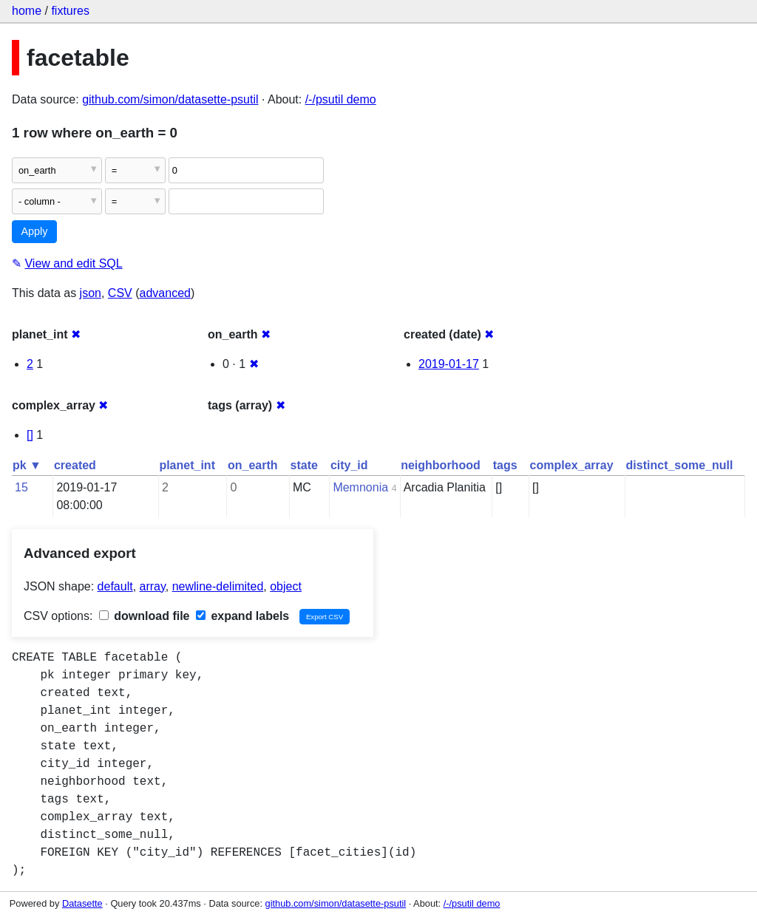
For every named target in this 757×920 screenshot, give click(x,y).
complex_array (572, 465)
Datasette (82, 903)
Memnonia (360, 487)
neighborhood (441, 465)
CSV (120, 293)
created (75, 465)
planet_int (187, 465)
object (286, 586)
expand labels (242, 616)
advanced (165, 293)
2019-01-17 (448, 364)
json (90, 293)
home (26, 10)
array (153, 586)
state (304, 465)
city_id (349, 465)
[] (30, 435)
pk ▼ (27, 465)
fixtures (70, 10)
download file (144, 616)
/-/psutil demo (340, 99)
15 (21, 487)
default (115, 586)
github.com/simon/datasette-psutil (170, 99)
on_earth (253, 465)
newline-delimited (218, 586)
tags (505, 465)
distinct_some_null (679, 465)
